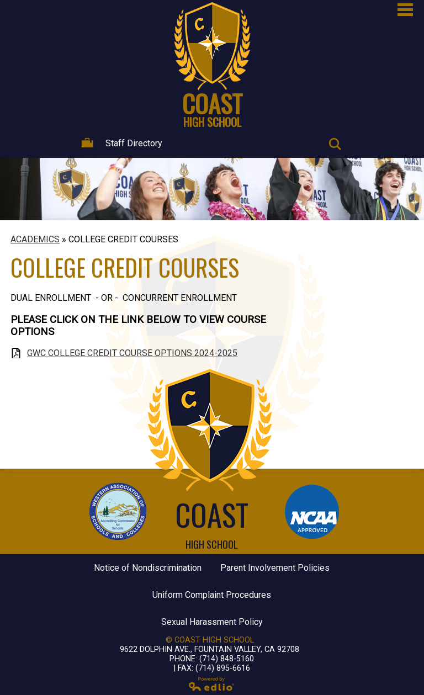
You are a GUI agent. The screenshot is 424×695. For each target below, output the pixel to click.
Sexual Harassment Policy (212, 622)
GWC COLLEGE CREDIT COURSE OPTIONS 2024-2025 (132, 353)
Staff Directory (121, 143)
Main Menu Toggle (405, 9)
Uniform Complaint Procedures (211, 595)
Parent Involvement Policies (275, 568)
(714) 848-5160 (226, 659)
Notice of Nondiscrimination (148, 568)
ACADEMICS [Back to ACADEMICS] (35, 239)
